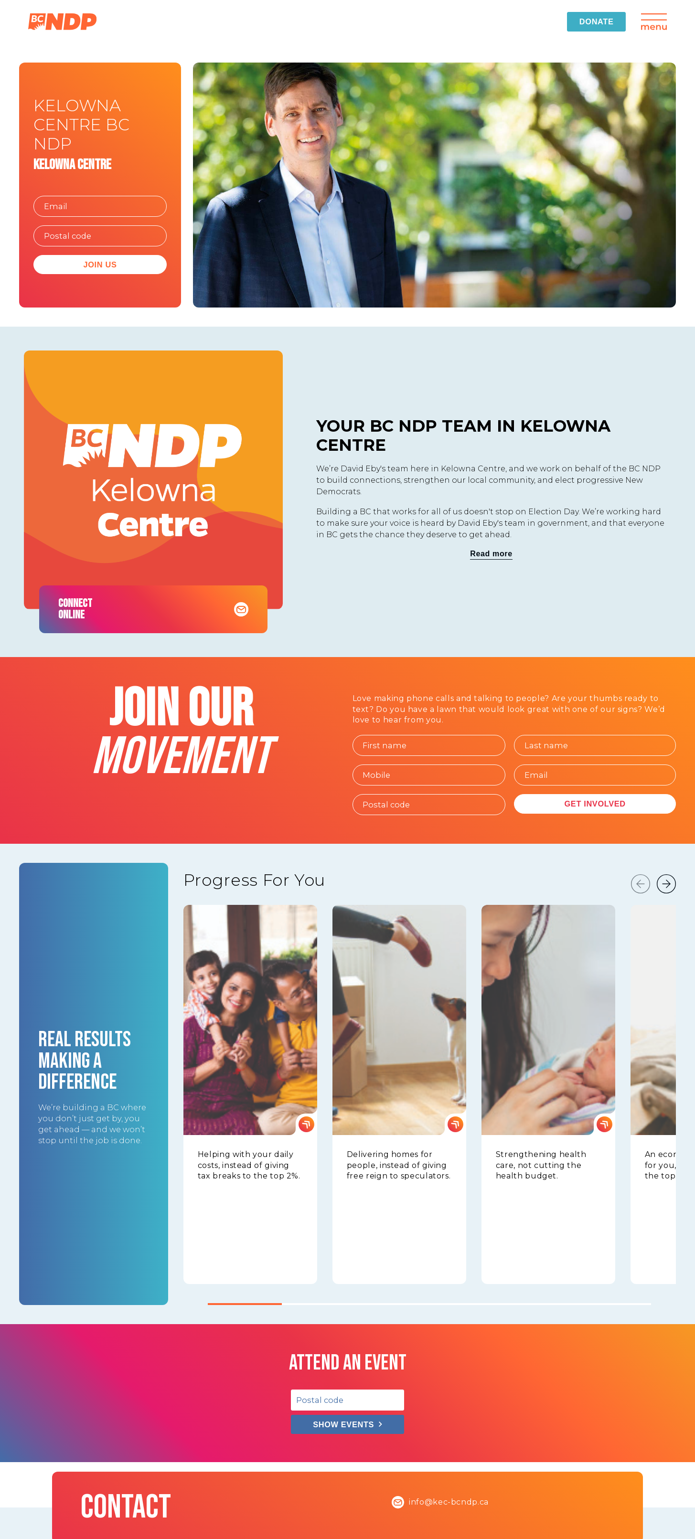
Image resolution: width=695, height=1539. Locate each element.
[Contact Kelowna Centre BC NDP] (241, 609)
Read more (491, 554)
